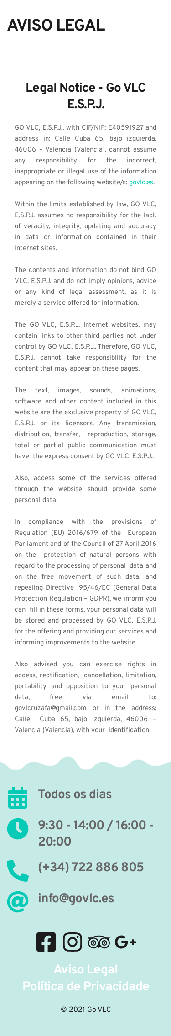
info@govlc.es (76, 899)
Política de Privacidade (85, 987)
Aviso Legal (85, 970)
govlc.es (141, 182)
